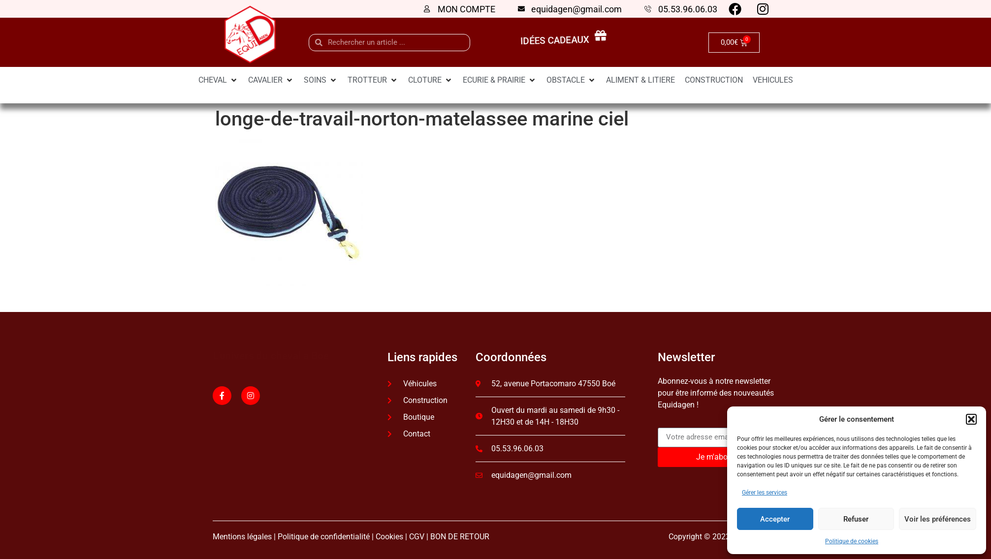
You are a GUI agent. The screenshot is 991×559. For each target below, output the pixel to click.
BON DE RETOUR (459, 536)
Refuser (855, 519)
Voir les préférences (937, 519)
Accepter (775, 519)
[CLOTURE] (430, 80)
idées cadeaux (557, 40)
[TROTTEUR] (373, 80)
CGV (416, 536)
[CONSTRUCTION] (714, 80)
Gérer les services (764, 492)
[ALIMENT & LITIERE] (640, 80)
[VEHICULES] (773, 80)
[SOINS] (321, 80)
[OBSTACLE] (571, 80)
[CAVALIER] (271, 80)
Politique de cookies (851, 541)
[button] (971, 419)
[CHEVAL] (218, 80)
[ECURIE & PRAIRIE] (500, 80)
